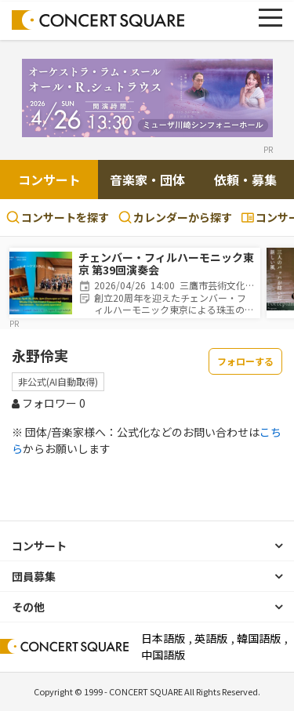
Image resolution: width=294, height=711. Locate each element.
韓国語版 (259, 638)
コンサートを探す (57, 217)
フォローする (245, 361)
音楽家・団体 (147, 179)
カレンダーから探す (175, 217)
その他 (28, 607)
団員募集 (34, 576)
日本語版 (163, 638)
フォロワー (48, 403)
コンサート (49, 179)
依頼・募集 (245, 179)
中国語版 (163, 654)
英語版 (210, 638)
